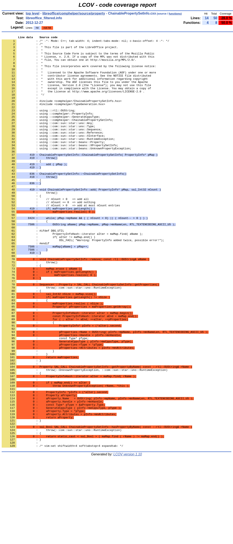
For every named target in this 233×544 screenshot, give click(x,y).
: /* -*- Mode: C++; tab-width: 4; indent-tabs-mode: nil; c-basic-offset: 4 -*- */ (85, 42)
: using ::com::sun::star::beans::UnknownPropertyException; (66, 171)
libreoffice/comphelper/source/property (73, 13)
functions (175, 13)
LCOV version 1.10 (127, 536)
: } (21, 425)
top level (32, 13)
